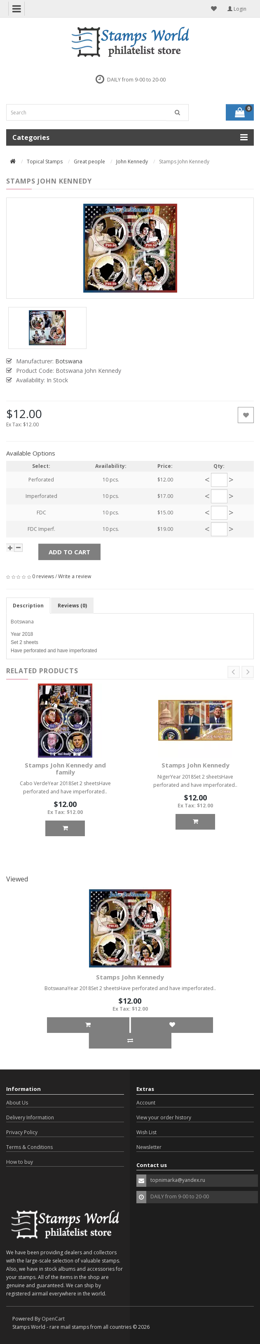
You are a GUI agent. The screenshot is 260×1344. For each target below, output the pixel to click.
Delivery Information (30, 1117)
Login (236, 8)
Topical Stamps (45, 161)
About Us (17, 1102)
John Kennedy (132, 161)
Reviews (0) (72, 605)
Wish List (146, 1132)
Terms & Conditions (29, 1147)
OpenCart (53, 1318)
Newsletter (149, 1147)
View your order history (163, 1117)
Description (28, 605)
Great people (89, 161)
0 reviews (43, 576)
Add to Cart (69, 552)
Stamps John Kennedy (196, 765)
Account (145, 1102)
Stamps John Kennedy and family (65, 768)
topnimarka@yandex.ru (177, 1180)
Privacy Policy (21, 1132)
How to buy (19, 1161)
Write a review (74, 576)
